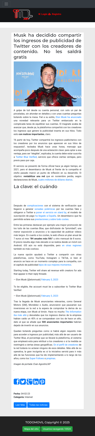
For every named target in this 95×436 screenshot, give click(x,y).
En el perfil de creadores (66, 344)
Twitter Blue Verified (26, 157)
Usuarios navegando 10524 (57, 429)
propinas (50, 358)
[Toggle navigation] (6, 4)
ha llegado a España (45, 216)
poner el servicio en (51, 212)
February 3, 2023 (49, 279)
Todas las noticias (38, 405)
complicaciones (35, 205)
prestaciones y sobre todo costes (52, 219)
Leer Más (20, 405)
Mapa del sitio (31, 429)
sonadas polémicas (45, 209)
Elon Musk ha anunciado (68, 117)
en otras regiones (71, 245)
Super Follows (37, 358)
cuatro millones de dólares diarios (55, 179)
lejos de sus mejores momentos (55, 264)
